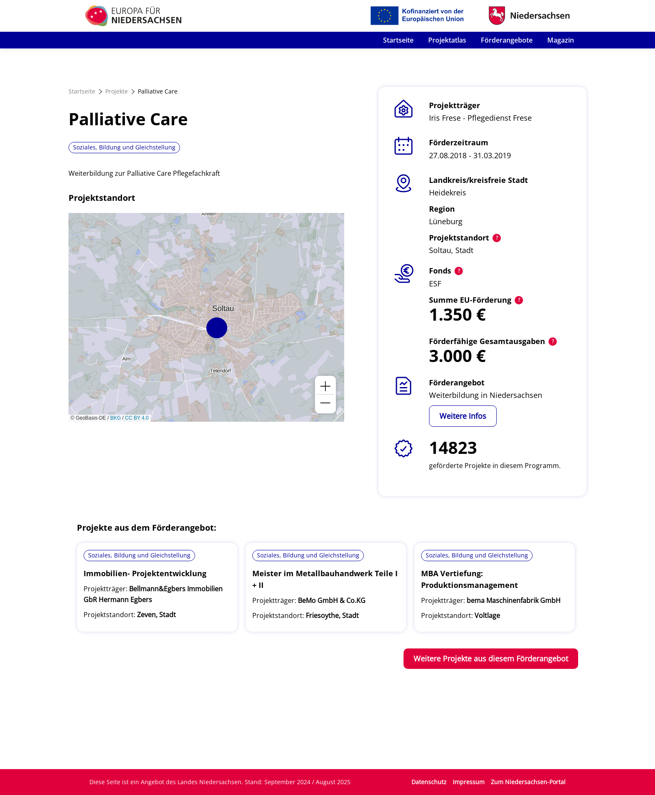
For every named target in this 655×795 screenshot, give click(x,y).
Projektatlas (447, 40)
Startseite (398, 40)
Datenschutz (429, 782)
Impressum (469, 782)
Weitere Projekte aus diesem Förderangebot (491, 658)
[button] (216, 327)
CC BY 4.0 (136, 418)
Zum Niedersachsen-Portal (528, 782)
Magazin (560, 40)
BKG (115, 418)
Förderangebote (507, 40)
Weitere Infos (462, 416)
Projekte (116, 91)
